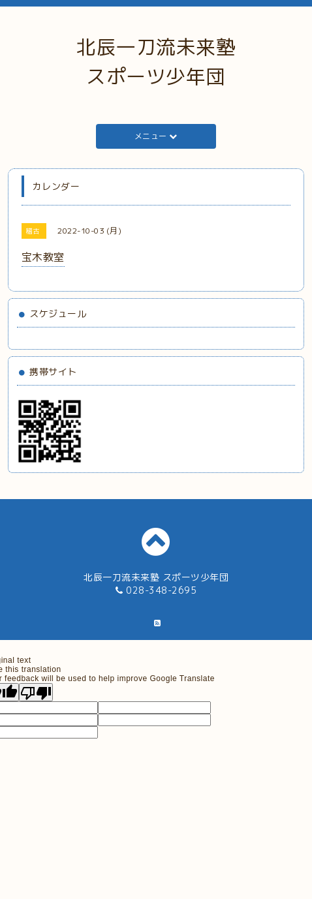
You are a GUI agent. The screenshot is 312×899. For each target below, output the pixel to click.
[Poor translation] (36, 692)
